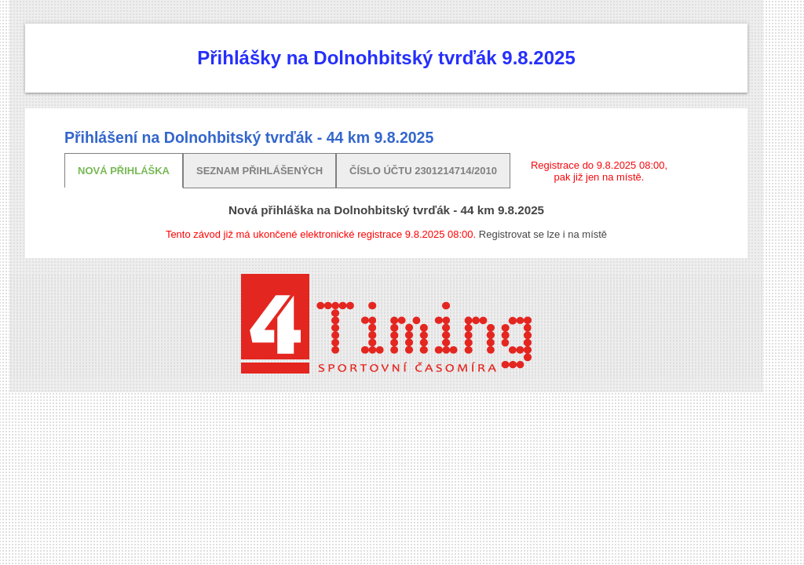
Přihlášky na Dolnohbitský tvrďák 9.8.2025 (386, 57)
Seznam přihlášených (259, 171)
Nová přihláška (124, 171)
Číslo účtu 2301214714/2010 (423, 171)
